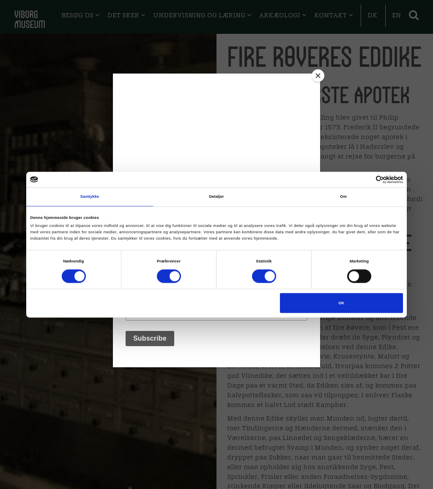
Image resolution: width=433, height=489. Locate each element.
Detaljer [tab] (216, 197)
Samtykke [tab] (89, 197)
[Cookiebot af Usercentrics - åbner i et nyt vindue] (366, 179)
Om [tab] (343, 197)
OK (341, 303)
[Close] (318, 75)
